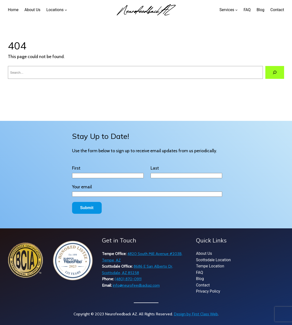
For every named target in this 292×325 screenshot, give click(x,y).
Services (226, 9)
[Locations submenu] (66, 10)
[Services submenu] (236, 10)
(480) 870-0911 (128, 279)
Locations (55, 9)
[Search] (274, 72)
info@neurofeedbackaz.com (136, 285)
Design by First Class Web (196, 314)
